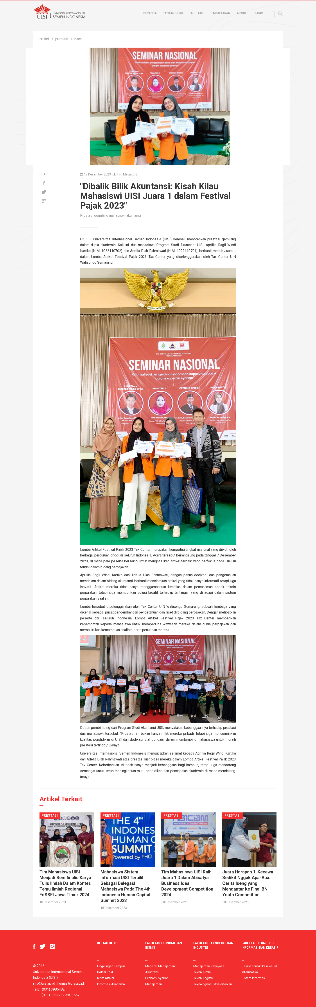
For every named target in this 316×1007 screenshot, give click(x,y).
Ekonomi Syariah (157, 978)
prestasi (61, 39)
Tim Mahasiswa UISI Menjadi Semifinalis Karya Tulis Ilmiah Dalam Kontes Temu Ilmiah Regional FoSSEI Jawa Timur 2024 (65, 883)
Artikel (242, 13)
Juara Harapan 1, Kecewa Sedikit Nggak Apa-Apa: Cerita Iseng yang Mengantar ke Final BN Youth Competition (247, 883)
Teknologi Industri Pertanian (212, 984)
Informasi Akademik (111, 984)
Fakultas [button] (196, 13)
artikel (44, 39)
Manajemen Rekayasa (208, 966)
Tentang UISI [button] (173, 13)
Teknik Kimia (202, 972)
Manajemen (153, 984)
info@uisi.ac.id (44, 983)
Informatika (250, 972)
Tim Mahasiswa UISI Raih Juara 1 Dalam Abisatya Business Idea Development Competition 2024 (187, 883)
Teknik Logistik (203, 978)
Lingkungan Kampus (111, 966)
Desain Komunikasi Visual (259, 966)
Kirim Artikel (105, 978)
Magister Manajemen (160, 966)
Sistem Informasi (254, 978)
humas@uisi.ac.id (70, 983)
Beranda (150, 13)
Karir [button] (259, 13)
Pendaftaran (220, 13)
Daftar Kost (105, 972)
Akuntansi (152, 972)
